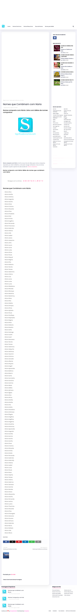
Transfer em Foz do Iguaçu (68, 144)
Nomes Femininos (56, 591)
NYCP (54, 121)
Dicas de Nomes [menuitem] (39, 26)
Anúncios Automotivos (69, 139)
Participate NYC (67, 119)
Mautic (65, 131)
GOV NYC (66, 109)
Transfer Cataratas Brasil (68, 116)
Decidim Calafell (67, 127)
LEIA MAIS (66, 52)
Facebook (55, 610)
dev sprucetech (67, 129)
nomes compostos (32, 166)
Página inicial (6, 100)
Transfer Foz (66, 124)
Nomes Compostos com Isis (16, 597)
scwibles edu (56, 139)
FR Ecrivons (55, 122)
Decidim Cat (66, 126)
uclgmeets (66, 132)
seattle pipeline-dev (57, 137)
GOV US (54, 109)
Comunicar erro (55, 596)
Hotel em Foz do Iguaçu (67, 111)
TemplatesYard (13, 610)
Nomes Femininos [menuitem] (17, 26)
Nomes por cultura (68, 593)
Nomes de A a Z (67, 590)
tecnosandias (56, 132)
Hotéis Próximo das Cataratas (57, 117)
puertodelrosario (57, 136)
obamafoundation (68, 137)
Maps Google (56, 113)
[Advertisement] (38, 12)
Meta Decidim (56, 134)
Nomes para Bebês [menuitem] (49, 26)
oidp (65, 136)
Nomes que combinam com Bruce (16, 591)
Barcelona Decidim (57, 124)
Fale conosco (67, 595)
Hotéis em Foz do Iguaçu (57, 142)
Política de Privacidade (57, 595)
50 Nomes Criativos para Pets (67, 80)
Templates (26, 610)
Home (50, 610)
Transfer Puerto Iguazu (58, 115)
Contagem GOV (67, 121)
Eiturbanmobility (68, 122)
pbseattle (66, 134)
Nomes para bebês (56, 593)
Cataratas (55, 146)
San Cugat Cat (56, 126)
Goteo (54, 131)
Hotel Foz (66, 113)
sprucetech (55, 129)
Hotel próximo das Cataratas (57, 111)
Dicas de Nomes (56, 590)
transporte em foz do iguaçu (68, 142)
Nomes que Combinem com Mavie (16, 605)
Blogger (65, 117)
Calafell (54, 127)
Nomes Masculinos (68, 591)
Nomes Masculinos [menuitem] (28, 26)
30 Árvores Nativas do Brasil (67, 72)
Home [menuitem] (9, 26)
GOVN (54, 119)
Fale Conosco (61, 610)
